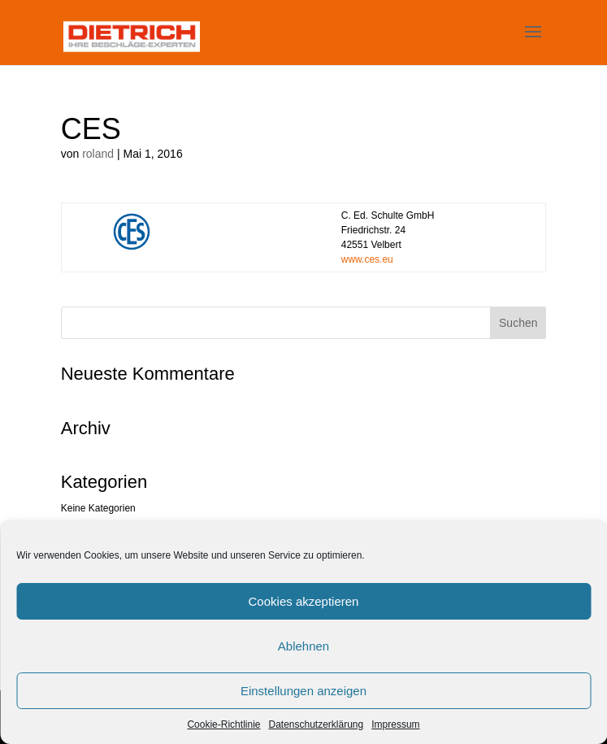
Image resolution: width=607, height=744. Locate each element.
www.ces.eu (367, 259)
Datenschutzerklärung (315, 724)
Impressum (395, 724)
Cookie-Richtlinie (223, 724)
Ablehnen (303, 646)
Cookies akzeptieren (304, 601)
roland (98, 153)
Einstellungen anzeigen (303, 691)
